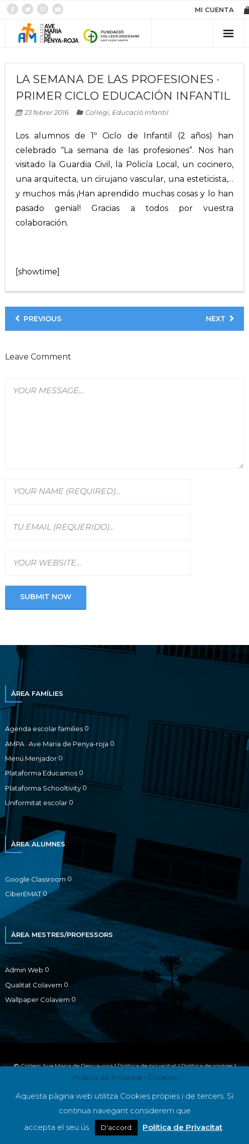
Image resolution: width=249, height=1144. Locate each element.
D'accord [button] (116, 1127)
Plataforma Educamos (41, 773)
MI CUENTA (214, 10)
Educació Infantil (140, 112)
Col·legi (97, 112)
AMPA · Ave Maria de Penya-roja (56, 744)
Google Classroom (35, 879)
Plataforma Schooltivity (43, 788)
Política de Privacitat (182, 1127)
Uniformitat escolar (36, 803)
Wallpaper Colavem (37, 999)
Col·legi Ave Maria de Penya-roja (67, 1065)
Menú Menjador (31, 758)
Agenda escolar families (44, 729)
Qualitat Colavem (33, 985)
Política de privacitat (147, 1065)
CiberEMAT (23, 894)
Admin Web (24, 970)
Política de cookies (207, 1065)
